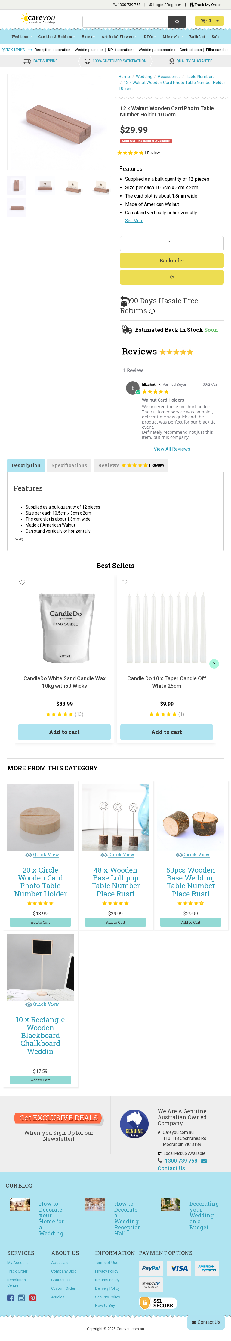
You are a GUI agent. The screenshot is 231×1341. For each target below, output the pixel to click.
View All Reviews (172, 449)
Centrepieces (191, 50)
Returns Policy (107, 1280)
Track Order (17, 1271)
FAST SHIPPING (45, 61)
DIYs (150, 36)
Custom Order (63, 1288)
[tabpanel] (172, 413)
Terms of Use (106, 1262)
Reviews (131, 467)
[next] (214, 664)
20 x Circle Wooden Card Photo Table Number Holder (40, 882)
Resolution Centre (16, 1283)
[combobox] (125, 22)
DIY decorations (121, 50)
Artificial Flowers (119, 36)
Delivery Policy (107, 1288)
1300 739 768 (129, 4)
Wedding (22, 36)
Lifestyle (172, 36)
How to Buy (105, 1305)
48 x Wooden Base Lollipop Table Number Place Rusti (115, 882)
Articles (57, 1297)
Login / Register (167, 4)
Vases (88, 36)
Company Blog (64, 1271)
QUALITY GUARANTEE (194, 61)
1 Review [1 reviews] (152, 152)
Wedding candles (89, 50)
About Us (59, 1262)
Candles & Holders (56, 36)
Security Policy (107, 1297)
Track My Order (204, 4)
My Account (17, 1262)
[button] (21, 582)
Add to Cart (40, 922)
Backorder (172, 260)
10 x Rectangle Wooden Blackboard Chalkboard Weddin (40, 1035)
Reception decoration (52, 50)
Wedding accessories (157, 50)
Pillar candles (217, 50)
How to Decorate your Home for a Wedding (51, 1218)
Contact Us (60, 1280)
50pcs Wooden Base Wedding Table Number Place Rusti (190, 882)
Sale (216, 36)
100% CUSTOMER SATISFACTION (119, 61)
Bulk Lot (197, 36)
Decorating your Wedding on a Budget (204, 1215)
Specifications (69, 465)
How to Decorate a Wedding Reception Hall (127, 1218)
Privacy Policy (106, 1271)
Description (26, 465)
